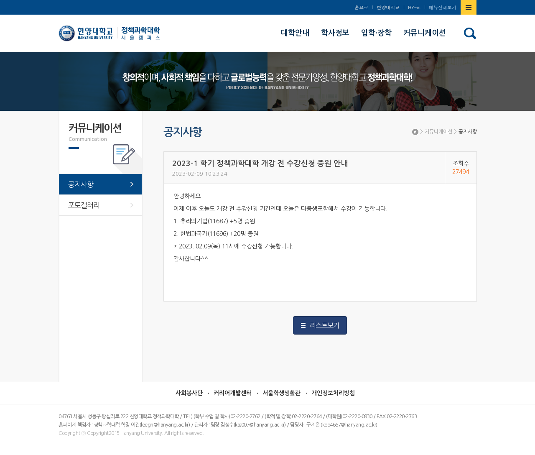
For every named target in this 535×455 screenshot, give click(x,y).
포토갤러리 (83, 205)
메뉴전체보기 (442, 7)
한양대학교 (388, 7)
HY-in (414, 7)
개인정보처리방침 (333, 393)
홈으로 (361, 7)
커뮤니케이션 (438, 131)
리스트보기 (324, 325)
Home (415, 132)
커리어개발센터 (233, 393)
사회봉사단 (189, 393)
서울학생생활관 (281, 393)
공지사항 (468, 131)
